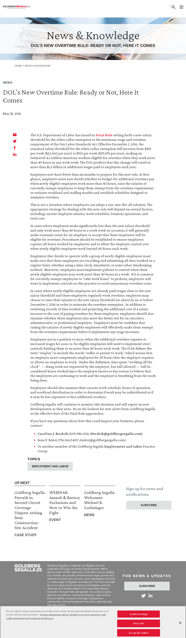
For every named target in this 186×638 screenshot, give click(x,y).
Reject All (138, 625)
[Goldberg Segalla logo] (16, 7)
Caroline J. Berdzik (53, 434)
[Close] (180, 625)
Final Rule (104, 135)
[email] (15, 134)
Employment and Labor (123, 446)
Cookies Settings (138, 616)
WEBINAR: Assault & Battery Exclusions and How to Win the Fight (64, 502)
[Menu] (179, 7)
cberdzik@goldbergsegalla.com (115, 434)
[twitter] (15, 141)
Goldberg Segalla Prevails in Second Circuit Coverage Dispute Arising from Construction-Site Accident (30, 510)
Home (18, 66)
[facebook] (15, 148)
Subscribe (149, 505)
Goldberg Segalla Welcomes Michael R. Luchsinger (99, 500)
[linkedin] (15, 154)
